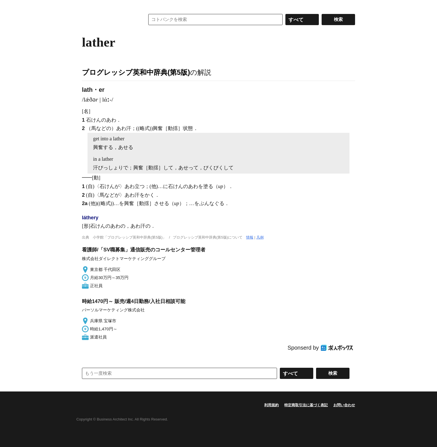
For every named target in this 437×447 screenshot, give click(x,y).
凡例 (260, 237)
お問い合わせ (344, 405)
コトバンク (109, 19)
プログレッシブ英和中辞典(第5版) (136, 72)
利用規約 (271, 405)
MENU (87, 5)
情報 (249, 237)
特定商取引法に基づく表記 (306, 405)
